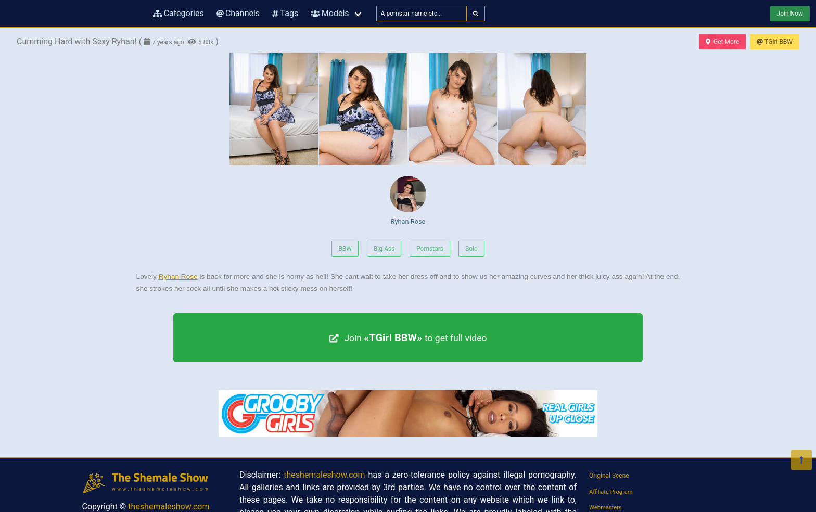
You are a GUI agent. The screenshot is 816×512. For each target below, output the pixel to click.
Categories (178, 13)
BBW (345, 248)
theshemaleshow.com (168, 506)
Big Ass (384, 248)
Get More (722, 41)
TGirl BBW (775, 41)
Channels (238, 13)
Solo (471, 248)
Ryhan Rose (408, 200)
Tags (285, 13)
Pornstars (429, 248)
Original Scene (609, 475)
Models (330, 13)
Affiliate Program (611, 492)
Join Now (790, 13)
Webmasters (605, 507)
